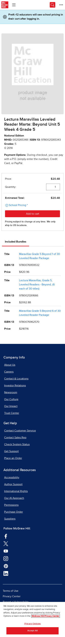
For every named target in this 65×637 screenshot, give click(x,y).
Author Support (13, 484)
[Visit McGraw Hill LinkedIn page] (5, 573)
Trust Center (11, 413)
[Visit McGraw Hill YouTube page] (5, 551)
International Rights (16, 491)
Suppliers (9, 518)
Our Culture (11, 399)
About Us (9, 365)
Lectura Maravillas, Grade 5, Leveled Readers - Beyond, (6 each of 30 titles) (37, 284)
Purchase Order (13, 511)
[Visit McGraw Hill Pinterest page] (5, 566)
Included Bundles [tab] (15, 241)
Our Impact (11, 406)
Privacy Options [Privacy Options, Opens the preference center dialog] (32, 624)
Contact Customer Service (20, 430)
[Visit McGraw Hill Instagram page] (5, 558)
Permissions (11, 505)
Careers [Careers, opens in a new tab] (9, 371)
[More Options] (61, 4)
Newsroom (10, 392)
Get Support (11, 451)
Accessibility (11, 477)
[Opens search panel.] (52, 5)
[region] (32, 619)
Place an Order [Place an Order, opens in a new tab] (13, 458)
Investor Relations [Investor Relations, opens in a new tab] (15, 385)
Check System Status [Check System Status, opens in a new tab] (17, 444)
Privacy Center (11, 596)
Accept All (32, 631)
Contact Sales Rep (15, 437)
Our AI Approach (14, 498)
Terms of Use (10, 590)
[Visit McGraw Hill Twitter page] (5, 543)
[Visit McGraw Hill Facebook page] (5, 536)
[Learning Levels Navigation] (14, 5)
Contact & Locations (16, 378)
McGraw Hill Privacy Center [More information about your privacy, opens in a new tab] (45, 616)
